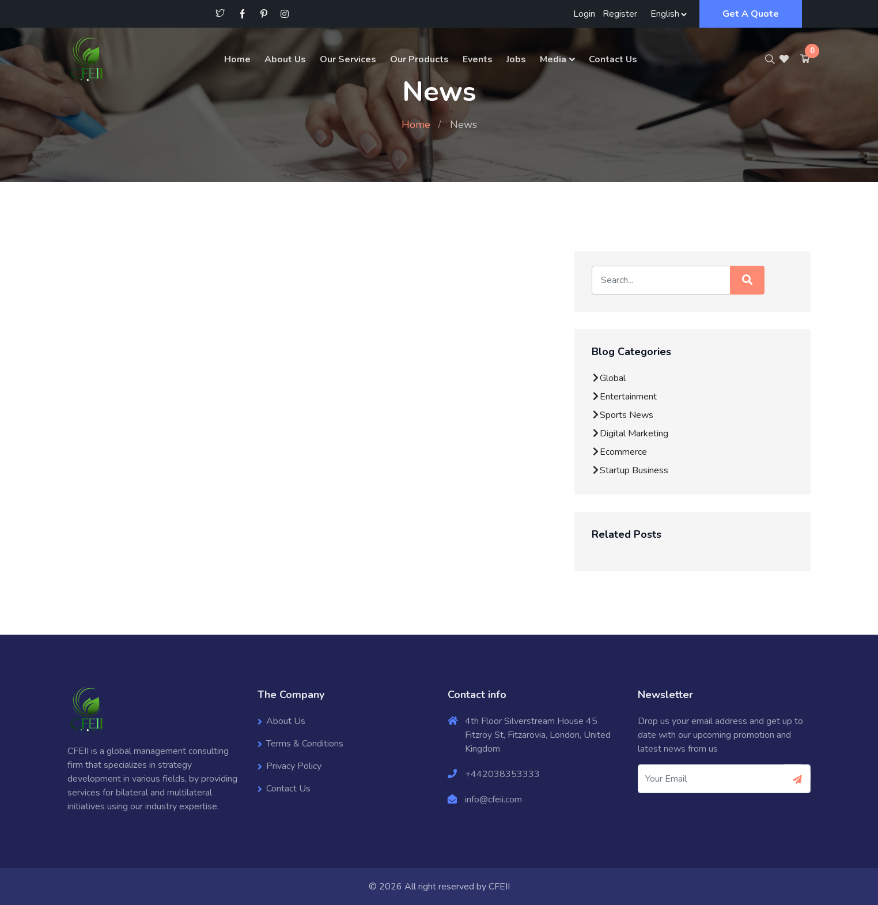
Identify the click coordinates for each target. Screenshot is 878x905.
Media (553, 59)
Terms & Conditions (304, 743)
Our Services (348, 59)
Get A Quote (750, 13)
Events (478, 59)
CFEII (499, 886)
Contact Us (613, 59)
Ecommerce (619, 452)
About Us (285, 59)
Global (609, 378)
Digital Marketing (630, 433)
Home (237, 59)
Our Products (419, 59)
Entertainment (624, 396)
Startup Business (630, 470)
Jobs (516, 59)
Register (620, 13)
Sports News (622, 415)
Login (584, 13)
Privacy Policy (293, 766)
